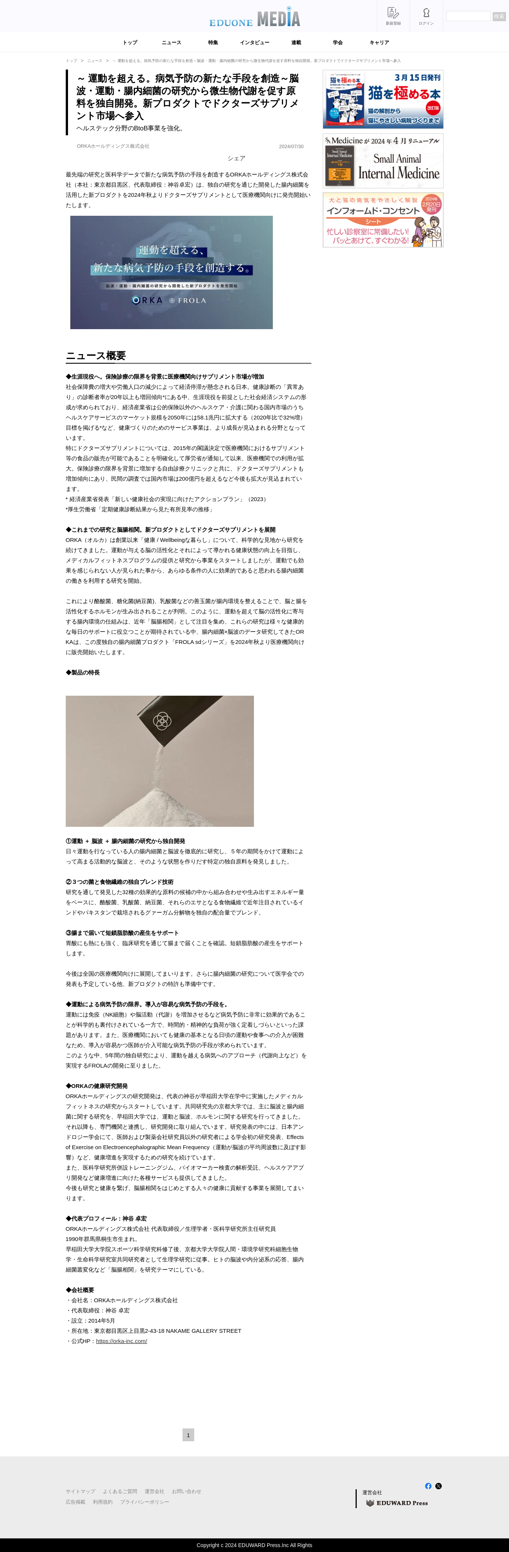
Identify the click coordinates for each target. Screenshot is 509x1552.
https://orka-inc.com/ (121, 1341)
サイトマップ (80, 1491)
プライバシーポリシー (144, 1502)
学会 (338, 42)
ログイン (426, 23)
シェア (236, 158)
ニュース (171, 42)
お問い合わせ (186, 1491)
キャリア (379, 42)
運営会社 (154, 1491)
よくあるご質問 (120, 1491)
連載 (296, 42)
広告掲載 (75, 1502)
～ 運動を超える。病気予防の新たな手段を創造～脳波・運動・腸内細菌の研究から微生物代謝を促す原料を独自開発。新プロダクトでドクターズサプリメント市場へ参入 (257, 61)
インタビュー (254, 42)
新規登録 (393, 23)
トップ (129, 42)
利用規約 (103, 1502)
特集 (213, 42)
